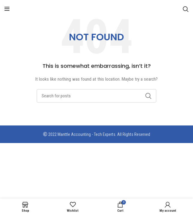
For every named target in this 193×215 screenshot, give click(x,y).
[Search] (186, 9)
